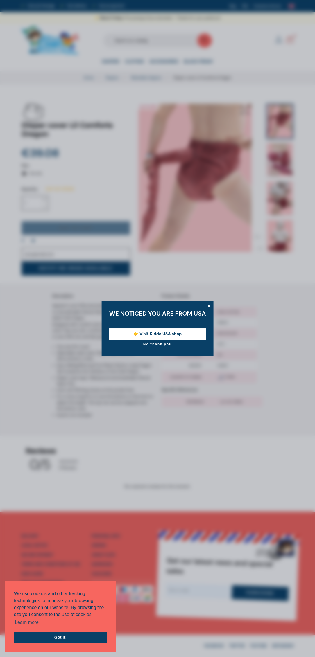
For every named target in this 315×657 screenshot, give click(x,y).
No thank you (157, 344)
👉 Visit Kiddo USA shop (157, 333)
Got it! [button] (60, 637)
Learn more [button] (27, 622)
